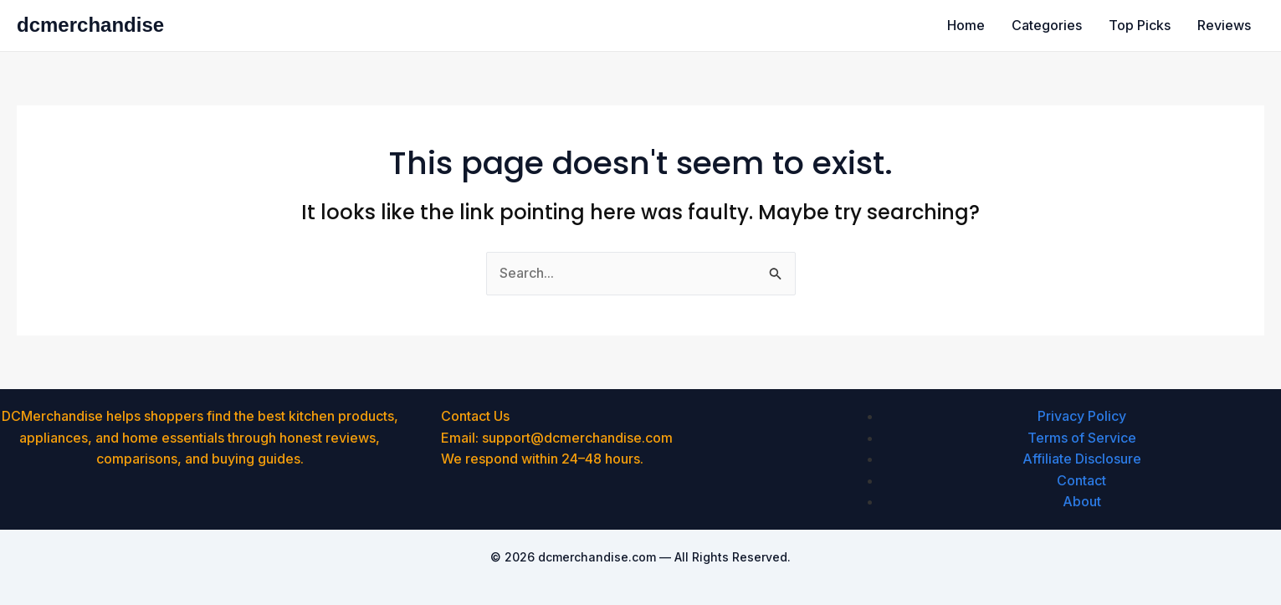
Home (966, 25)
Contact (1081, 480)
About (1082, 501)
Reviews (1224, 25)
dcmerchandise (90, 24)
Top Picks (1140, 25)
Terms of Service (1081, 437)
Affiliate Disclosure (1081, 458)
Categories (1047, 25)
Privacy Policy (1082, 416)
